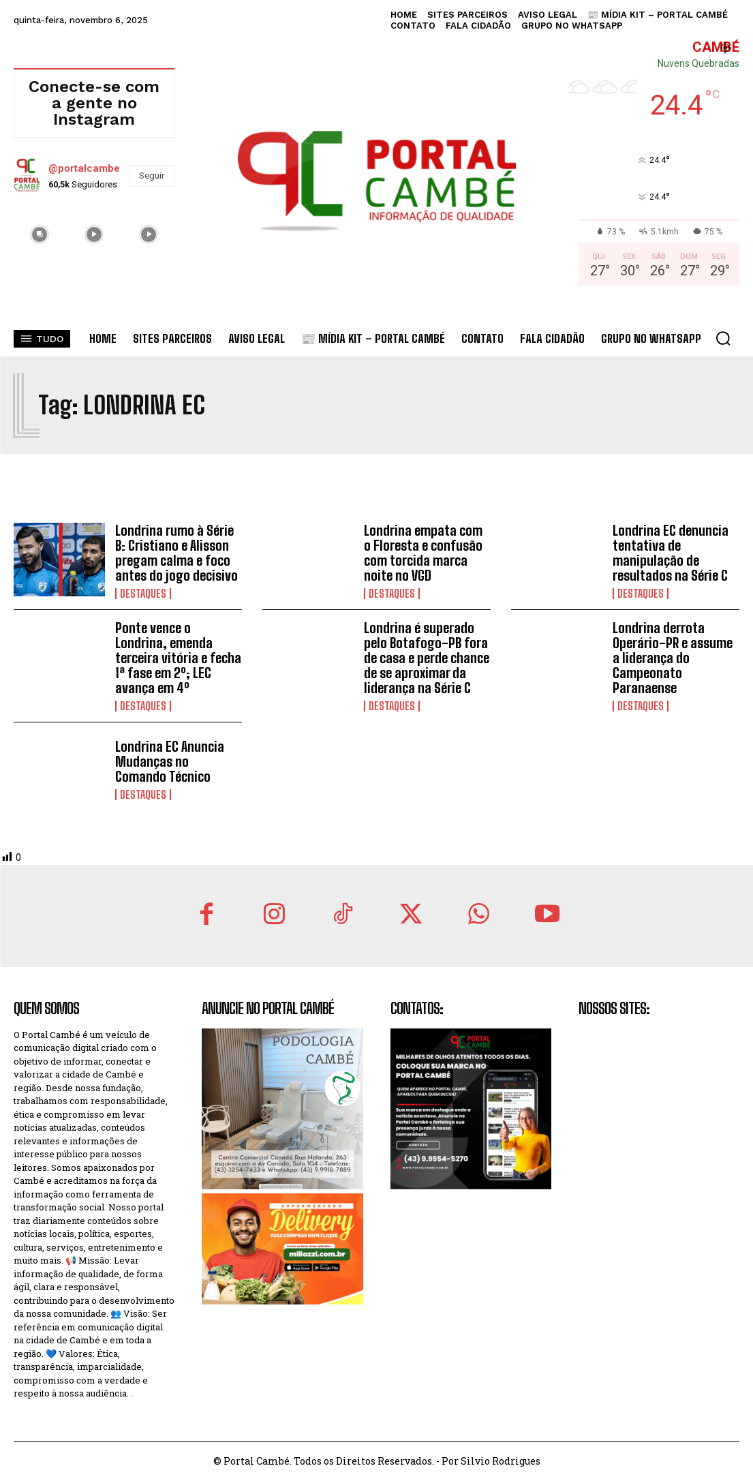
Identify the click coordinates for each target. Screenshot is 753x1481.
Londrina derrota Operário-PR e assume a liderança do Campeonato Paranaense (673, 658)
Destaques (143, 593)
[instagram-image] (39, 233)
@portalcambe (84, 168)
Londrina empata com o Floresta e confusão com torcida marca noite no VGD (423, 552)
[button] (723, 338)
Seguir (151, 175)
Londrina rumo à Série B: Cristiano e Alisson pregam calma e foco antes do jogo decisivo (176, 552)
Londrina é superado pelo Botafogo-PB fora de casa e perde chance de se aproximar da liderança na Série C (426, 658)
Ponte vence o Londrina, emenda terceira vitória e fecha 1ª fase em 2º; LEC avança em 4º (178, 658)
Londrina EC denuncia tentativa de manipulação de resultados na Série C (670, 552)
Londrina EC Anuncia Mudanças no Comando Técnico (169, 761)
